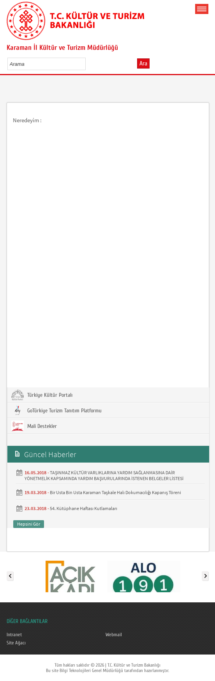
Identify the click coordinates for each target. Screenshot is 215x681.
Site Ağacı (16, 643)
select (87, 64)
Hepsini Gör (28, 524)
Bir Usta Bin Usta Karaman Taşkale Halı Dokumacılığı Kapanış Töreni (115, 492)
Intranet (14, 634)
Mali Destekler (34, 426)
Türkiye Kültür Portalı (41, 394)
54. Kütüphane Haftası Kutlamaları (83, 508)
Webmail (114, 634)
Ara (143, 63)
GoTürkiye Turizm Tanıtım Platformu (56, 410)
